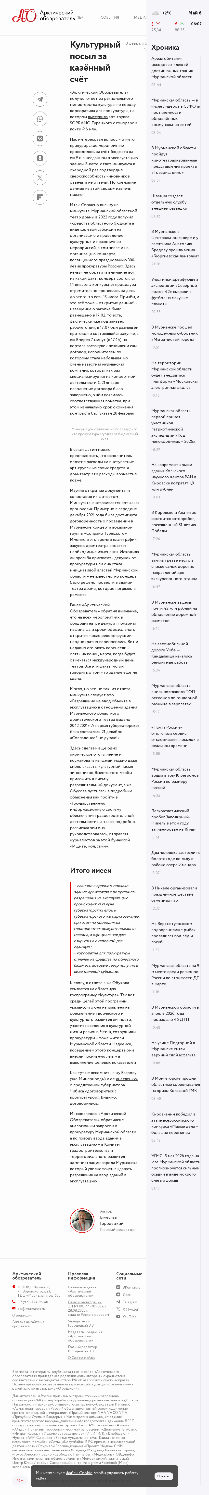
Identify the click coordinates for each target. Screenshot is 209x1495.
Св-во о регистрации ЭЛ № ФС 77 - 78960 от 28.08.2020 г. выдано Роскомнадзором (88, 1308)
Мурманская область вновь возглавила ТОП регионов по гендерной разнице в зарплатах (174, 695)
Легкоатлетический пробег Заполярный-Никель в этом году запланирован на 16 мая (173, 820)
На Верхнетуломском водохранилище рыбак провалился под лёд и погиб (173, 933)
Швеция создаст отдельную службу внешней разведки (169, 202)
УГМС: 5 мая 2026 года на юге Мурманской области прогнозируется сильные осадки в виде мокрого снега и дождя (175, 1168)
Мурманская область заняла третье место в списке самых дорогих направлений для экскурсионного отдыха (174, 566)
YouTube (129, 1317)
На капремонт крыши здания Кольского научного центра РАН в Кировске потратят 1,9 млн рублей (173, 477)
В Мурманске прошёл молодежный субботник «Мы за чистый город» (174, 333)
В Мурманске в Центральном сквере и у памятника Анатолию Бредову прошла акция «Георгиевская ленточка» (175, 244)
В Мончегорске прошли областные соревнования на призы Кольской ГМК (175, 1085)
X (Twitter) (131, 1309)
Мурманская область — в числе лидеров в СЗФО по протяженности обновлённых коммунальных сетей (176, 112)
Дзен (127, 1295)
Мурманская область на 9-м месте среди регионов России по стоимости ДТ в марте (176, 975)
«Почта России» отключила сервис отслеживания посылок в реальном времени (175, 736)
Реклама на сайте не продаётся (28, 1324)
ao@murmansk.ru (31, 1309)
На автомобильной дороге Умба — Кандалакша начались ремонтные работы (171, 653)
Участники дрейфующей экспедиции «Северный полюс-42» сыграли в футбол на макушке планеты (174, 292)
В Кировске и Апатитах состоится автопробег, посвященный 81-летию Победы (173, 522)
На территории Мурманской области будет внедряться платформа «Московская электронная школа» (174, 375)
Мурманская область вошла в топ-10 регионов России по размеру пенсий (175, 778)
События (110, 17)
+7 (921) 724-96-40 (33, 1302)
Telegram (130, 1302)
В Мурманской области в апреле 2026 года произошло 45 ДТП (175, 1013)
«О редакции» (67, 1388)
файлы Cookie (79, 1473)
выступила (98, 117)
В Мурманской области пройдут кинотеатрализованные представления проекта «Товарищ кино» (174, 160)
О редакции (22, 1315)
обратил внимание (119, 611)
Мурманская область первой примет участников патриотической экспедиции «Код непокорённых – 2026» (173, 426)
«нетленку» (127, 1079)
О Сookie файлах (81, 1358)
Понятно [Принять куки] (163, 1476)
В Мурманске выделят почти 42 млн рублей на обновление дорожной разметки (174, 611)
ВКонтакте (132, 1287)
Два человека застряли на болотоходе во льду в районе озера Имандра (176, 859)
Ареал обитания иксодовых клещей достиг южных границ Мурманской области (172, 68)
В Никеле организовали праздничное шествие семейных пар (174, 894)
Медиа (141, 17)
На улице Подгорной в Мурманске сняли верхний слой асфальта (173, 1049)
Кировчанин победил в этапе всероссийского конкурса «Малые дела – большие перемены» (174, 1123)
